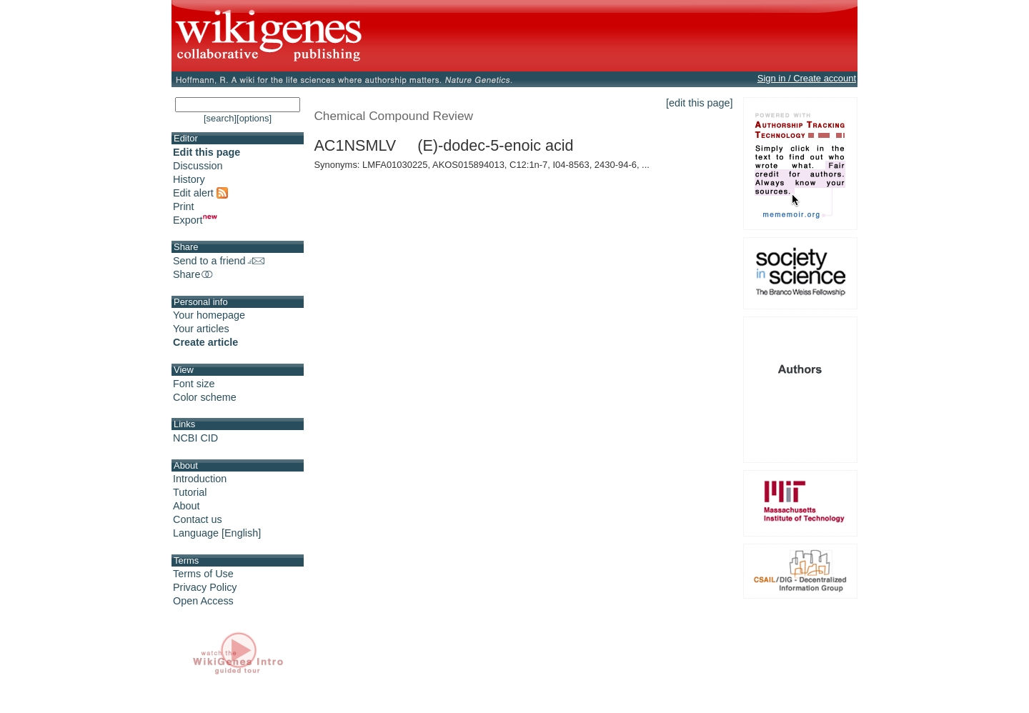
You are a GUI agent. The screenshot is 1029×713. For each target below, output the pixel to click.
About (186, 506)
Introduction (200, 478)
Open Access (203, 601)
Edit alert (200, 193)
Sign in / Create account (806, 78)
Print (183, 206)
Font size (193, 383)
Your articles (201, 328)
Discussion (198, 165)
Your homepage (209, 315)
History (189, 179)
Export (195, 220)
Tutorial (190, 492)
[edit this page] (699, 103)
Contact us (197, 519)
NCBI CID (195, 438)
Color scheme (205, 397)
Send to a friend (218, 260)
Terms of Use (203, 573)
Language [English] (217, 533)
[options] (254, 118)
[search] (220, 118)
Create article (205, 342)
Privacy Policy (205, 587)
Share (193, 274)
